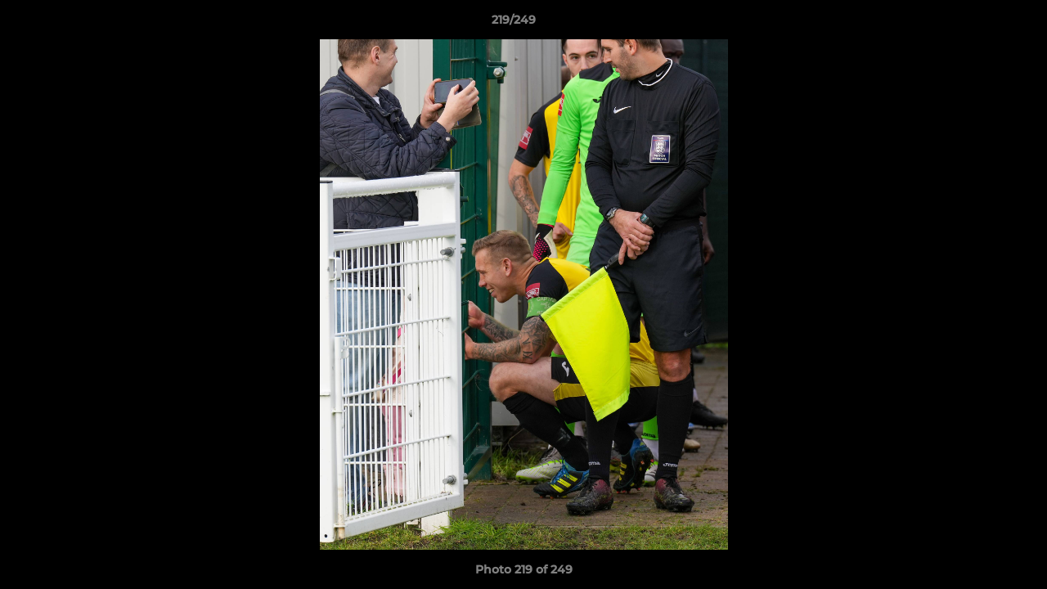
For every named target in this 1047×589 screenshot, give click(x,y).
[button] (978, 23)
